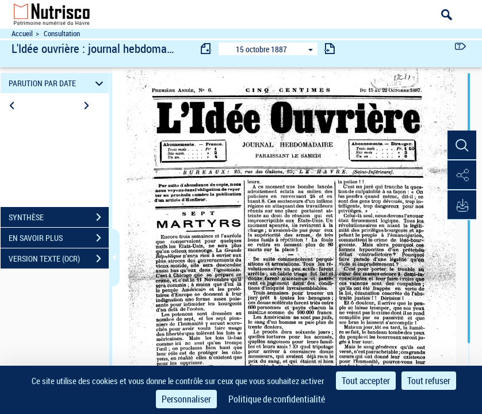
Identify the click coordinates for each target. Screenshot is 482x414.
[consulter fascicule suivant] (329, 49)
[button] (461, 145)
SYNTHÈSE (59, 217)
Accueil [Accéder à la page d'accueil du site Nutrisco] (22, 34)
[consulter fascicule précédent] (206, 49)
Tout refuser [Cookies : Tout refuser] (428, 380)
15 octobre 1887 (261, 49)
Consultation (62, 34)
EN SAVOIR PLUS (59, 238)
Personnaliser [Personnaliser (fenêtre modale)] (186, 399)
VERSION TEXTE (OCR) (59, 259)
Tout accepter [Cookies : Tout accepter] (366, 380)
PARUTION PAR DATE (57, 83)
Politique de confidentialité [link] (276, 399)
